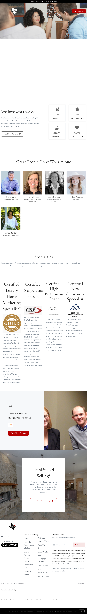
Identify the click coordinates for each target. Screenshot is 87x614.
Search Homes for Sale (28, 565)
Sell (37, 11)
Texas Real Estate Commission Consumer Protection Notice (43, 1)
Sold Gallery (43, 565)
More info (74, 611)
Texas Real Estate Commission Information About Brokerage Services (48, 599)
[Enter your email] (64, 545)
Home (26, 538)
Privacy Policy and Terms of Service (62, 564)
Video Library (43, 576)
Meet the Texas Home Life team (29, 545)
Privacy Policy (82, 583)
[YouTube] (8, 536)
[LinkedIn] (5, 536)
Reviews (53, 11)
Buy (44, 11)
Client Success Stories (27, 555)
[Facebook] (2, 536)
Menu (65, 11)
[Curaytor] (9, 546)
